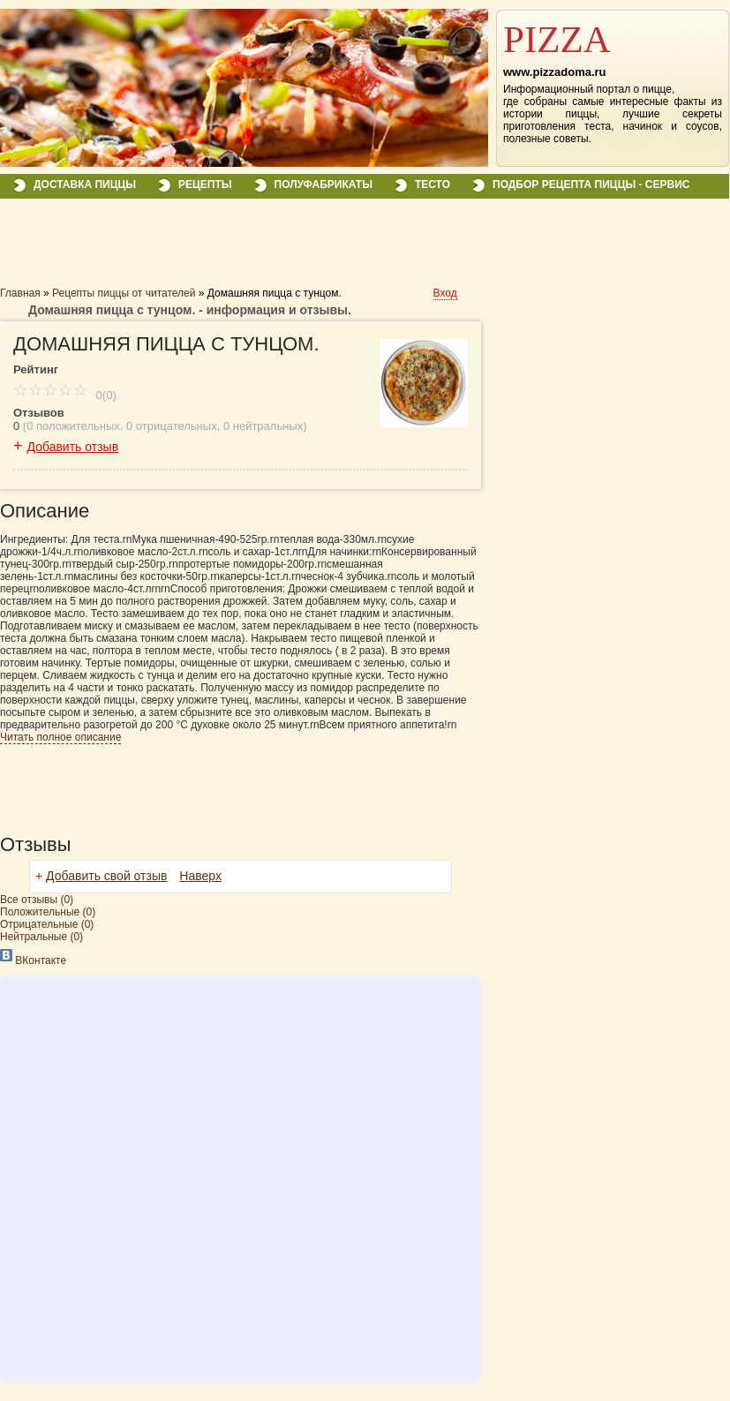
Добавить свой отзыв (106, 876)
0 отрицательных (171, 426)
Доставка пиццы (85, 184)
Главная (20, 293)
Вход (445, 293)
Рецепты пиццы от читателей (123, 293)
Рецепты (204, 184)
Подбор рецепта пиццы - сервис (591, 184)
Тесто (432, 184)
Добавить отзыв (73, 447)
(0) (47, 912)
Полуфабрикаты (324, 184)
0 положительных (73, 426)
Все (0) (36, 899)
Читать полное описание (60, 737)
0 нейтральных (263, 426)
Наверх (200, 876)
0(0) (65, 395)
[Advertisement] (206, 248)
